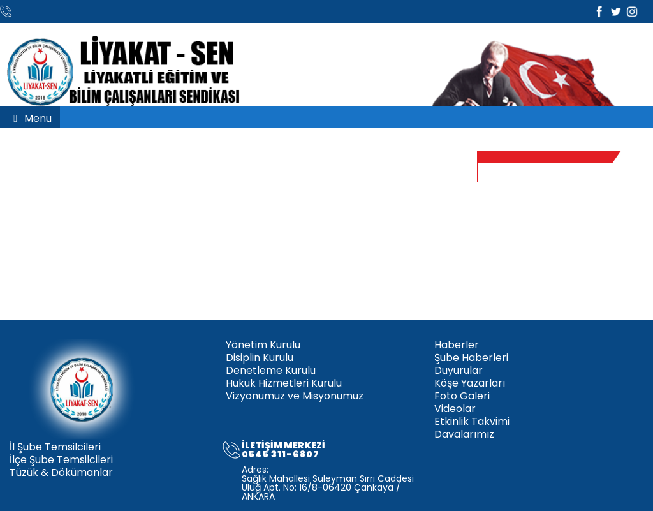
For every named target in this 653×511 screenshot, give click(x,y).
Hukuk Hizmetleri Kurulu (284, 383)
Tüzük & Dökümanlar (61, 472)
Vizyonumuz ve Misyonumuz (294, 396)
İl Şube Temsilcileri (55, 447)
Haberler (456, 345)
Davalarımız (464, 434)
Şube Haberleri (471, 358)
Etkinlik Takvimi (472, 421)
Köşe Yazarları (469, 383)
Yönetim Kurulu (263, 345)
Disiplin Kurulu (259, 358)
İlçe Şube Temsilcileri (61, 460)
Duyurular (458, 370)
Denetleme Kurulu (271, 370)
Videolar (455, 409)
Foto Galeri (462, 396)
